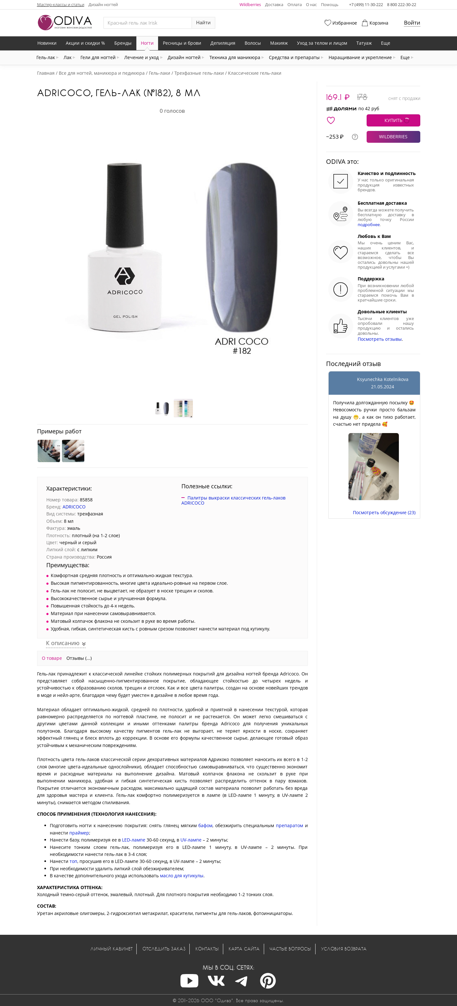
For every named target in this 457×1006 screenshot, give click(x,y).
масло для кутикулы (181, 876)
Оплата (294, 4)
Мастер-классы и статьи (60, 4)
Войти (412, 22)
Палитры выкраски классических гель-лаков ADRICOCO (233, 500)
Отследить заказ (164, 948)
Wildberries (250, 4)
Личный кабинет (111, 948)
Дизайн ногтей (103, 4)
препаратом (289, 825)
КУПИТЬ (393, 120)
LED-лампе (133, 840)
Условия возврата (344, 948)
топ (73, 861)
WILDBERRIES (393, 136)
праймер (79, 833)
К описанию (63, 643)
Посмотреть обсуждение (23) (384, 512)
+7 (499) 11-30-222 (366, 4)
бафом (205, 825)
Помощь (330, 4)
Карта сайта (244, 948)
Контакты (207, 948)
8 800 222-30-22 (401, 4)
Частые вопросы (290, 948)
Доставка (274, 4)
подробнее (369, 224)
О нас (311, 4)
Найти (203, 22)
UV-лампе (191, 840)
